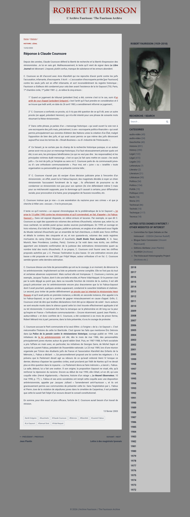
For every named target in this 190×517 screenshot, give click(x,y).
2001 (133, 349)
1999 (133, 359)
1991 (133, 397)
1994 (133, 383)
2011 (133, 301)
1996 (133, 373)
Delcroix (73, 418)
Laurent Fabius (97, 418)
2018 (133, 267)
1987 (133, 417)
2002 (133, 344)
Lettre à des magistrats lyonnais (97, 439)
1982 (133, 441)
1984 (133, 431)
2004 (133, 335)
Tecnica (133, 216)
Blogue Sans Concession (146, 240)
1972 (133, 489)
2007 (133, 320)
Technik (133, 208)
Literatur (133, 169)
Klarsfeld (84, 418)
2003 (133, 339)
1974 (133, 480)
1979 (133, 455)
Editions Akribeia (142, 248)
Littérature (134, 177)
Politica (133, 181)
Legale (132, 161)
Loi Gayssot (30, 423)
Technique (134, 212)
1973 (133, 485)
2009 (133, 310)
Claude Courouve (59, 418)
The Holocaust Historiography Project (152, 256)
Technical (134, 205)
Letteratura (134, 165)
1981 (133, 446)
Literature (134, 173)
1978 (133, 460)
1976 (133, 470)
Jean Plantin (44, 439)
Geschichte (134, 142)
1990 (133, 402)
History (132, 150)
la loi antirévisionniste (49, 337)
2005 (133, 330)
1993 (133, 388)
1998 (133, 364)
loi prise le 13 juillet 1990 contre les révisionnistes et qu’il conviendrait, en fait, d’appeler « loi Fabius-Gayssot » (71, 214)
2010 (133, 306)
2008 (133, 315)
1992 (133, 393)
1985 (133, 426)
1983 (133, 436)
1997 (133, 368)
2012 (133, 296)
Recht (132, 197)
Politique (133, 193)
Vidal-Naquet (57, 423)
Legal (132, 154)
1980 (133, 451)
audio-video (135, 138)
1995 (133, 378)
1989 (133, 407)
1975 (133, 475)
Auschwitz (44, 418)
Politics (133, 185)
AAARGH (138, 252)
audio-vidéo (135, 134)
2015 (133, 281)
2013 (133, 291)
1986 (133, 422)
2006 (133, 325)
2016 (133, 277)
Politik (132, 189)
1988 (133, 412)
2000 (133, 354)
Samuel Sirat (43, 423)
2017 (133, 272)
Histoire (27, 43)
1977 (133, 465)
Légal (34, 43)
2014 (133, 286)
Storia (132, 201)
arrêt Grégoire (31, 418)
